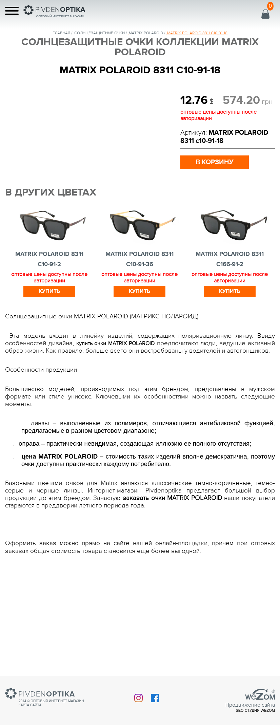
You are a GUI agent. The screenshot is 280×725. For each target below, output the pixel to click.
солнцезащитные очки (99, 33)
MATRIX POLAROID (146, 33)
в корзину (215, 162)
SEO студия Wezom (255, 710)
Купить (49, 291)
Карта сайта (30, 705)
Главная (61, 33)
